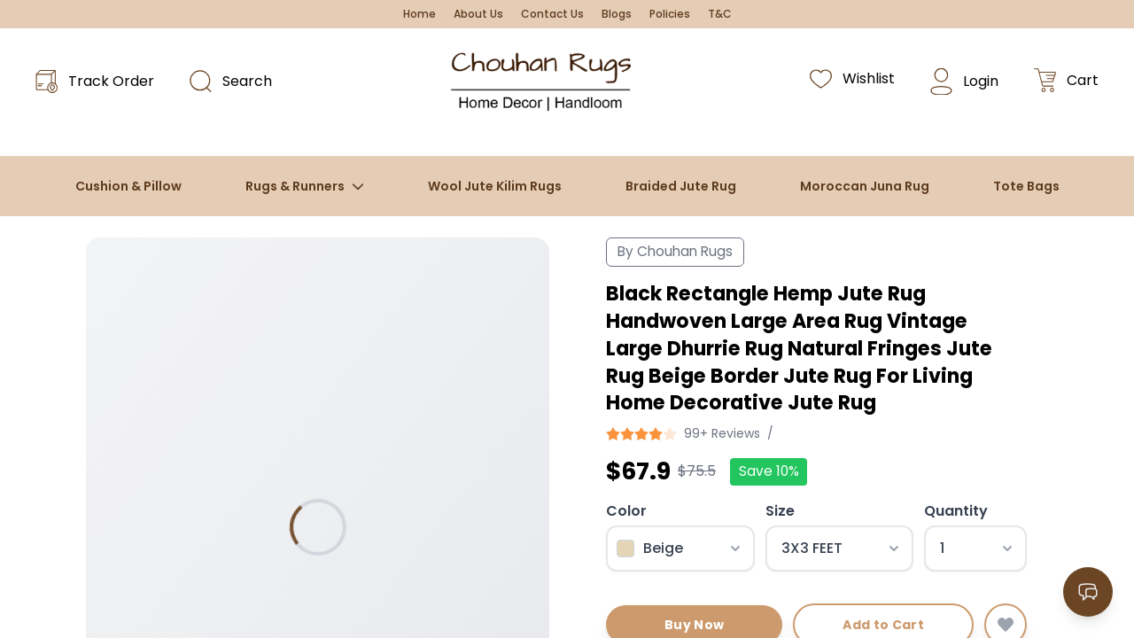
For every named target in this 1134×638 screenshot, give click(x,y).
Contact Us (552, 14)
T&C (720, 14)
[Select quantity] (975, 548)
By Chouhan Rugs (675, 251)
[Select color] (680, 548)
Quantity (956, 511)
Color (626, 511)
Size (780, 511)
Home (419, 14)
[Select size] (839, 548)
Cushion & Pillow (128, 186)
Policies (669, 14)
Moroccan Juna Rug (864, 186)
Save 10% (769, 471)
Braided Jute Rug (680, 186)
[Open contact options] (1088, 592)
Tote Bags (1026, 186)
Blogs (617, 14)
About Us (478, 14)
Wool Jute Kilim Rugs (495, 186)
